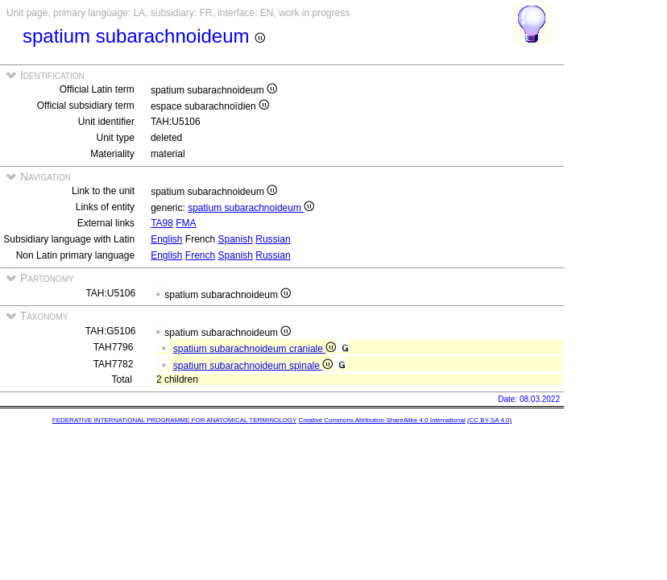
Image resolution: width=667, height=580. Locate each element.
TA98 (162, 223)
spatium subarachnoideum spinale (253, 365)
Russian (272, 239)
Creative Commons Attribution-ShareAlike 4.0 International (381, 420)
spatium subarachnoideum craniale (254, 348)
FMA (186, 223)
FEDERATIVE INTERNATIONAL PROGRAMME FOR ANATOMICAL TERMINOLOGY (174, 420)
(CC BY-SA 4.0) (489, 420)
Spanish (235, 239)
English (166, 239)
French (200, 255)
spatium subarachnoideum (251, 207)
